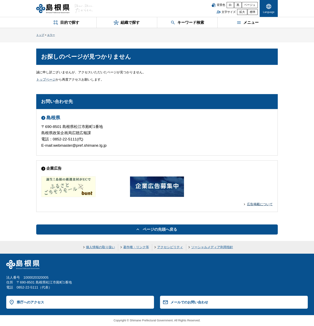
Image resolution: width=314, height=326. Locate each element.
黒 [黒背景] (238, 4)
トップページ (46, 79)
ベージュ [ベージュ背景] (249, 4)
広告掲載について (260, 204)
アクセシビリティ (170, 247)
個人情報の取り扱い (100, 247)
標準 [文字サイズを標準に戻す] (252, 11)
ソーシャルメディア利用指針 (212, 247)
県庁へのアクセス (30, 302)
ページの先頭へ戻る (160, 229)
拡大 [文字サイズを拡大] (242, 11)
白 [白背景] (230, 4)
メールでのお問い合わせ (189, 302)
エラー (51, 34)
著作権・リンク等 (136, 247)
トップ (40, 34)
